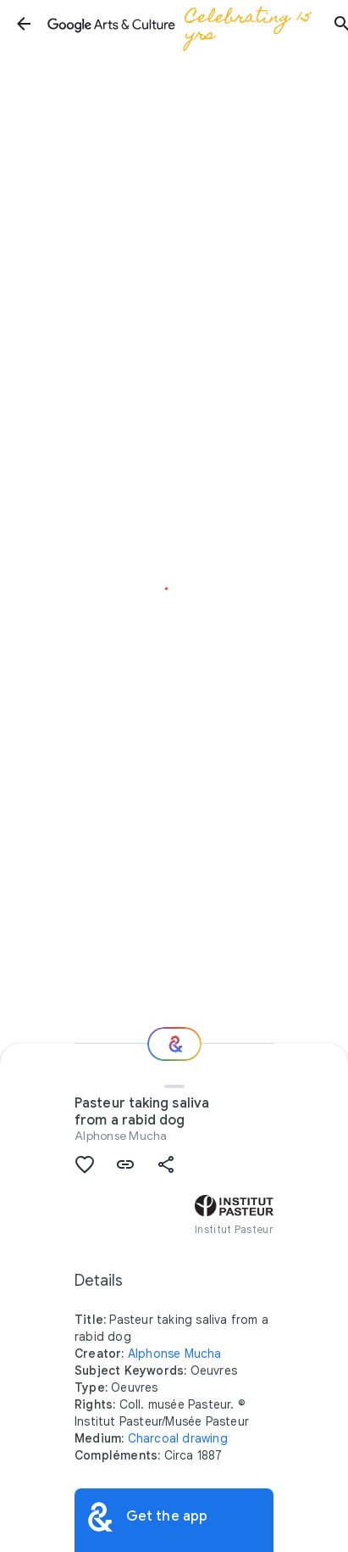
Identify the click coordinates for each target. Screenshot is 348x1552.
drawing (204, 1438)
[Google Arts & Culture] (182, 23)
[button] (23, 23)
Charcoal (154, 1438)
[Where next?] (174, 1044)
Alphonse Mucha (121, 1135)
